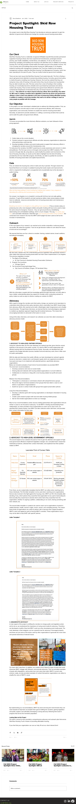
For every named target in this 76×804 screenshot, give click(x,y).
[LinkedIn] (69, 801)
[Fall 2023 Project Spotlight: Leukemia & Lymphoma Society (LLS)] (63, 755)
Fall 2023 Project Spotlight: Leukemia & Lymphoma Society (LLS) (62, 764)
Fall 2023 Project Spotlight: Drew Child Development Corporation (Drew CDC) (13, 764)
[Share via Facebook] (10, 732)
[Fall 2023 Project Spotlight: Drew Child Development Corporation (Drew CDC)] (13, 755)
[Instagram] (65, 801)
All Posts (4, 7)
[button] (36, 1)
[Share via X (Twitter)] (14, 732)
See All (72, 746)
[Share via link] (21, 732)
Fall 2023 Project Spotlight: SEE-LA (35, 764)
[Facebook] (72, 801)
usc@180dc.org (5, 803)
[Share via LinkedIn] (17, 732)
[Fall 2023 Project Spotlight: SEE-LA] (38, 755)
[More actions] (66, 18)
